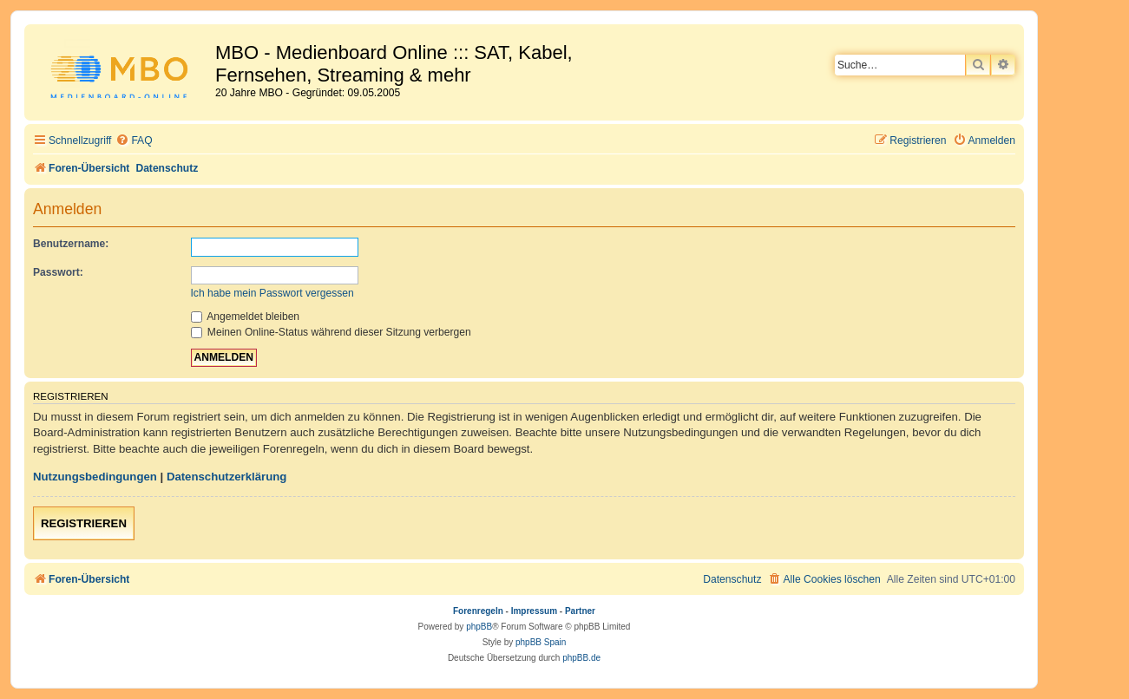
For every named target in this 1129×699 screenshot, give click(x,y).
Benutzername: (70, 244)
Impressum (534, 611)
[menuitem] (133, 141)
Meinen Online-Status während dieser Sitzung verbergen (331, 332)
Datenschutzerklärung (227, 476)
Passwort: (58, 272)
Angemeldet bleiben (245, 316)
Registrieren (84, 523)
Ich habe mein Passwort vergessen (272, 293)
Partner (580, 611)
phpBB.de (581, 658)
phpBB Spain (540, 642)
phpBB (479, 626)
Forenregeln (478, 611)
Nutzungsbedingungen (95, 476)
